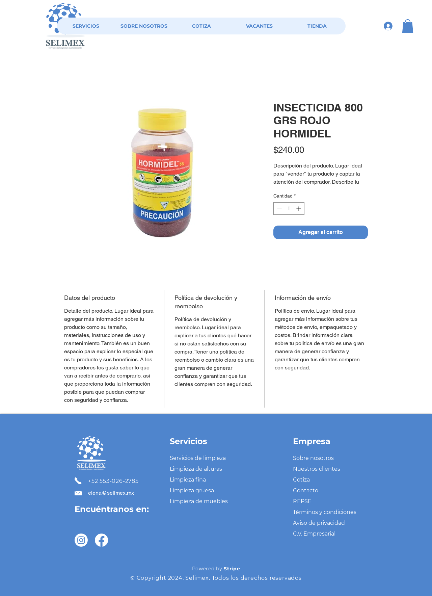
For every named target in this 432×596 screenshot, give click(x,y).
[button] (407, 26)
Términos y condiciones (324, 512)
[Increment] (299, 208)
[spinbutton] (289, 208)
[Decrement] (278, 208)
